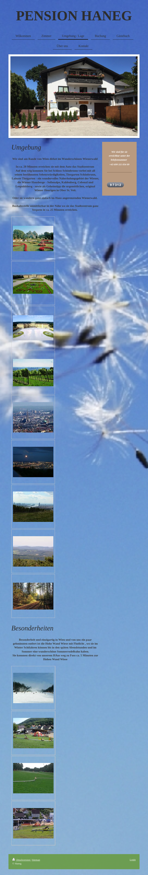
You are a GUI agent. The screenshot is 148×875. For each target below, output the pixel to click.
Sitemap (36, 859)
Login (133, 859)
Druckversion (21, 859)
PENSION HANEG (74, 15)
